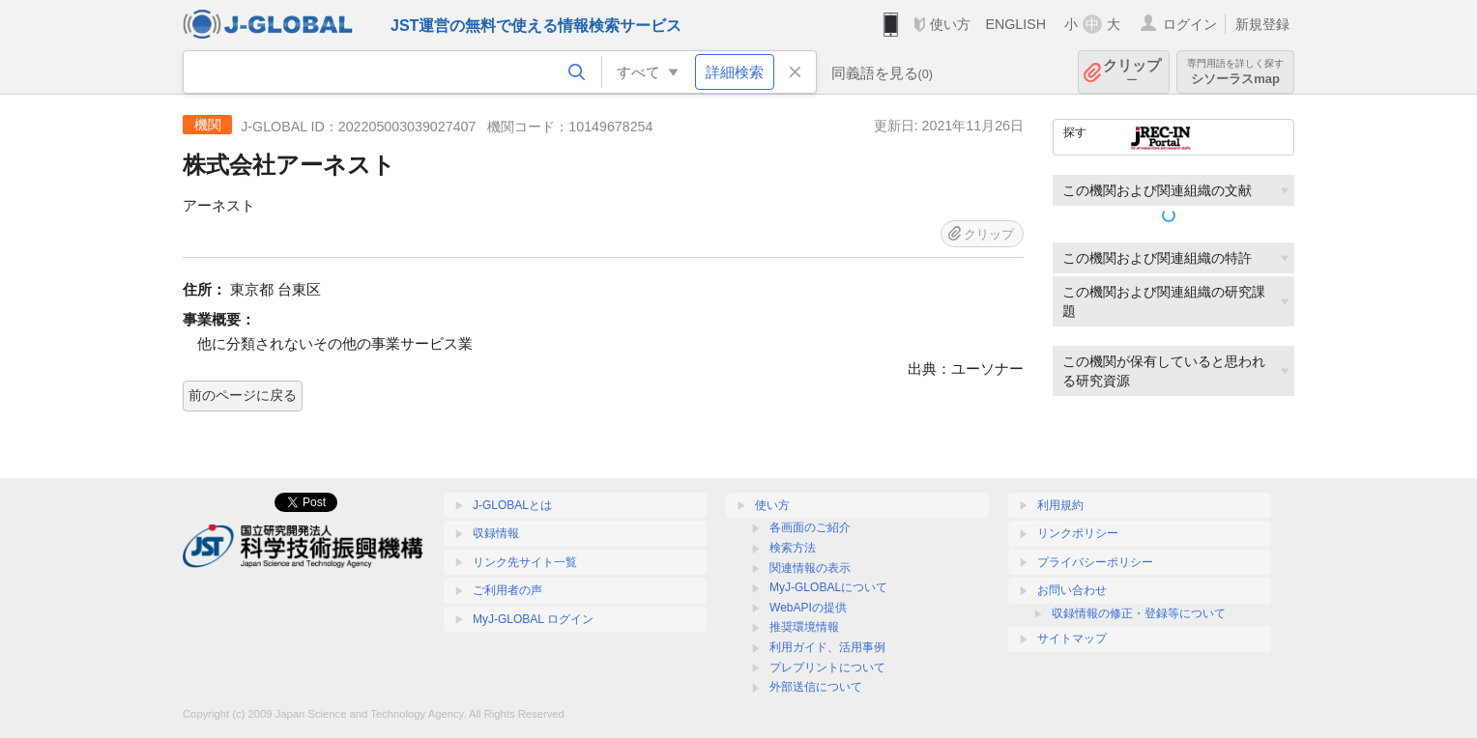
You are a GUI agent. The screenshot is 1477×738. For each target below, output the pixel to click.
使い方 (950, 24)
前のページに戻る (242, 395)
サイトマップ (1072, 638)
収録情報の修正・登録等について (1139, 613)
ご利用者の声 (507, 590)
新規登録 (1262, 24)
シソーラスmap (1235, 72)
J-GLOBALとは (512, 505)
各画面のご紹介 (810, 527)
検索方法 (792, 547)
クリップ (1132, 72)
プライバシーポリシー (1095, 562)
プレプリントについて (827, 667)
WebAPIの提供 (808, 607)
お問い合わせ (1072, 590)
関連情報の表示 (810, 568)
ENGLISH (1015, 24)
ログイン (1190, 24)
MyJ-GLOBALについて (828, 587)
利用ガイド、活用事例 (827, 647)
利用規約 (1060, 505)
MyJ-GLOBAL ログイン (533, 619)
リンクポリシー (1077, 533)
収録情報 (496, 533)
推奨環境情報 (804, 627)
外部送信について (815, 687)
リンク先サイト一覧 (525, 562)
